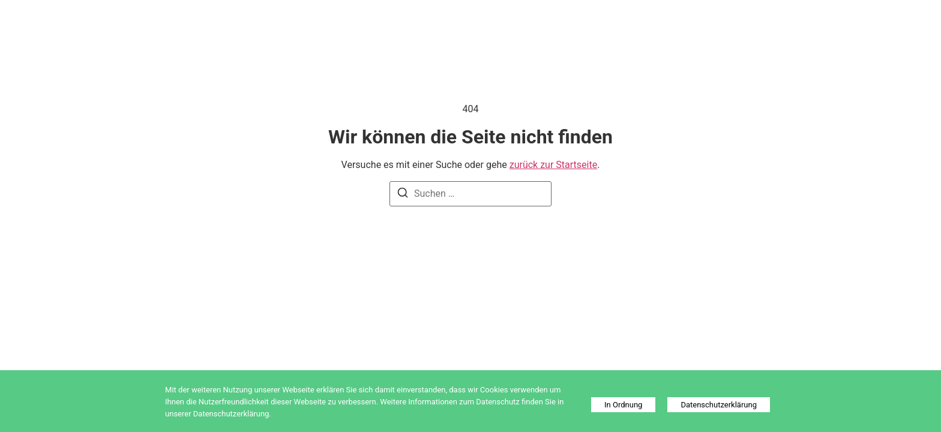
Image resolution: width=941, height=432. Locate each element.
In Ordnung (623, 404)
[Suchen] (402, 195)
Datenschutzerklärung (719, 404)
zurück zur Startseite (553, 164)
